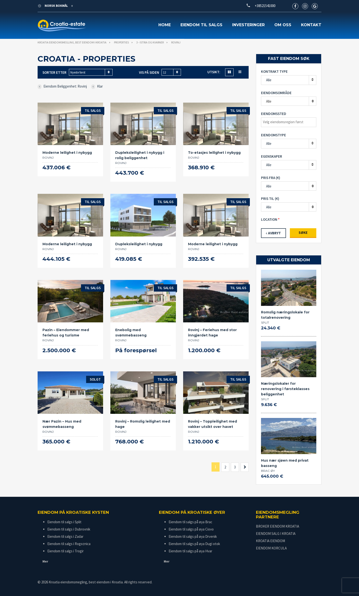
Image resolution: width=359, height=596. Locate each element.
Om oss (282, 25)
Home (164, 25)
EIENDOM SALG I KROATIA (275, 533)
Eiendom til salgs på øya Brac (190, 522)
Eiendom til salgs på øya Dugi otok (194, 543)
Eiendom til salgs (201, 25)
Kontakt (311, 25)
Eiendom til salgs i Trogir (65, 551)
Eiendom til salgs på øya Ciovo (191, 529)
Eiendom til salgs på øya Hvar (190, 551)
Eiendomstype (273, 135)
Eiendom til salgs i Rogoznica (68, 543)
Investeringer (248, 25)
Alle (268, 80)
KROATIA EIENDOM (270, 541)
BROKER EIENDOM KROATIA (277, 526)
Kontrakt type (274, 71)
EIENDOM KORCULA (271, 548)
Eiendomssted (273, 113)
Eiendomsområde (276, 92)
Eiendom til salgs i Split (64, 522)
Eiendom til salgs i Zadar (65, 536)
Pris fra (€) (270, 177)
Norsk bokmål (53, 6)
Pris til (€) (270, 198)
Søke (303, 232)
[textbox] (289, 122)
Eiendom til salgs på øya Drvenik (193, 536)
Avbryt (274, 233)
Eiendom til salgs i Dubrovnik (68, 529)
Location (269, 219)
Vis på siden (149, 72)
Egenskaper (271, 156)
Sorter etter (54, 72)
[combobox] (91, 72)
